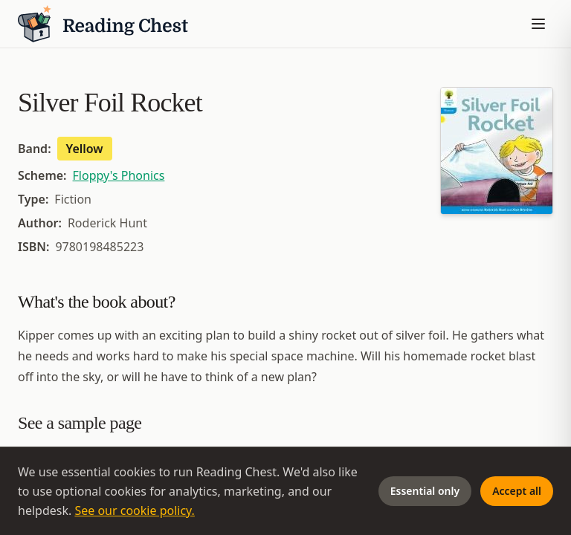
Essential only (424, 491)
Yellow (84, 148)
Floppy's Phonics (119, 175)
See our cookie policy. (134, 510)
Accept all (516, 491)
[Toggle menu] (538, 24)
